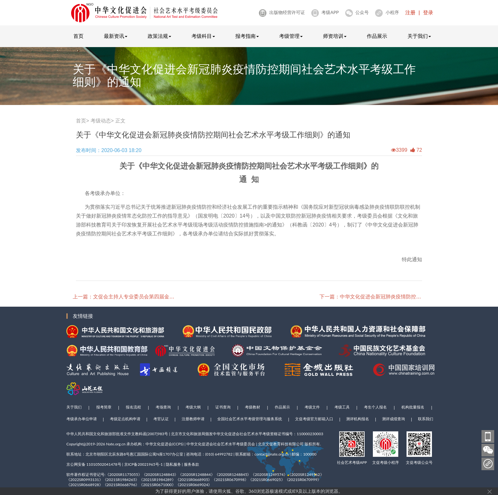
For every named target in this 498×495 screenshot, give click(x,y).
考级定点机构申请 (125, 419)
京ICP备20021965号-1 (143, 464)
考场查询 (163, 407)
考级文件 (312, 407)
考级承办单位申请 (81, 419)
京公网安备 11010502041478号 (93, 464)
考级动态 (101, 120)
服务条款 (191, 464)
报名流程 (133, 407)
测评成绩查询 (393, 419)
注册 (410, 12)
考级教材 (252, 407)
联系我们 (425, 419)
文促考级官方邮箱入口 (314, 419)
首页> (82, 120)
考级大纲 (193, 407)
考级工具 (342, 407)
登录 (428, 12)
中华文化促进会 (158, 444)
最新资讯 (115, 36)
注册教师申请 (193, 419)
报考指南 (247, 36)
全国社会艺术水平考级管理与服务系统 (249, 419)
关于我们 (419, 36)
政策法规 (159, 36)
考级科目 (203, 36)
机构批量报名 (412, 407)
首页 (78, 36)
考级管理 (291, 36)
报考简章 (103, 407)
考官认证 (161, 419)
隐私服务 (173, 464)
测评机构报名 (357, 419)
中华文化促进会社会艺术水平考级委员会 (220, 444)
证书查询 (223, 407)
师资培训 (335, 36)
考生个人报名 (375, 407)
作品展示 (377, 36)
